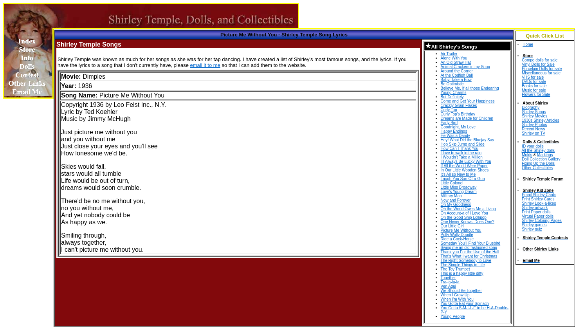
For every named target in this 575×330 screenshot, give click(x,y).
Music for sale (534, 90)
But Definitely (452, 97)
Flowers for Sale (536, 94)
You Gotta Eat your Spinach (465, 303)
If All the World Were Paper (464, 166)
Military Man (451, 196)
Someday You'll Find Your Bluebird (471, 243)
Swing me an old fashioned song (469, 247)
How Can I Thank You (460, 148)
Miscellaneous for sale (541, 73)
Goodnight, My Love (458, 127)
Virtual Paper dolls (537, 216)
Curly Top (449, 110)
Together (448, 278)
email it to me (205, 65)
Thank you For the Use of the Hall (470, 252)
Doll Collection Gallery (541, 159)
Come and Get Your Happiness (468, 101)
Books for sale (534, 86)
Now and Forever (456, 200)
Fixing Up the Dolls (538, 163)
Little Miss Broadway (459, 187)
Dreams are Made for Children (467, 118)
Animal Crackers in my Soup (465, 67)
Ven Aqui (448, 286)
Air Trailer (449, 54)
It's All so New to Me (458, 174)
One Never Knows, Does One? (467, 222)
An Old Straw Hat (456, 62)
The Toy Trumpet (455, 269)
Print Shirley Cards (538, 199)
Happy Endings (454, 131)
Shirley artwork (535, 208)
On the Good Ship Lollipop (464, 217)
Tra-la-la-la (450, 282)
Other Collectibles (537, 168)
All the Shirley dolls (538, 150)
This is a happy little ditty (462, 273)
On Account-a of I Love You (464, 213)
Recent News (533, 129)
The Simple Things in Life (463, 265)
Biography (530, 107)
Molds (527, 155)
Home (528, 44)
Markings (545, 155)
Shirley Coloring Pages (542, 220)
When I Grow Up (455, 295)
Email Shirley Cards (539, 195)
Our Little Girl (452, 226)
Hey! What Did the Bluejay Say (467, 140)
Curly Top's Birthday (458, 114)
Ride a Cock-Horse (457, 239)
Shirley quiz (532, 229)
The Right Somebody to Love (466, 260)
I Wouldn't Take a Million (462, 157)
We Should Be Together (461, 291)
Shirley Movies (534, 116)
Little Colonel (452, 183)
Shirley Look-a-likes (539, 203)
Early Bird (449, 123)
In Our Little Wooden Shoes (465, 170)
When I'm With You (457, 299)
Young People (453, 316)
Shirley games (534, 225)
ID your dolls (533, 146)
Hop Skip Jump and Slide (463, 144)
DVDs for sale (534, 81)
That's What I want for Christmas (469, 256)
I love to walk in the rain (461, 153)
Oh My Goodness (456, 204)
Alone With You (454, 58)
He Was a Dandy (455, 135)
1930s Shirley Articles (540, 120)
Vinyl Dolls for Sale (538, 64)
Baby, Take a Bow (456, 80)
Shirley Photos (534, 125)
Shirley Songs (534, 112)
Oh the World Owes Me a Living (468, 209)
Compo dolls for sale (539, 60)
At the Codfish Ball (457, 75)
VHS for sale (533, 77)
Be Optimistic (452, 84)
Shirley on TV (533, 133)
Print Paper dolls (536, 212)
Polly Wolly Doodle (457, 235)
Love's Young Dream (459, 191)
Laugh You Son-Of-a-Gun (463, 179)
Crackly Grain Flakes (459, 105)
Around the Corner (457, 71)
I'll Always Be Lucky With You (466, 161)
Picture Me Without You (461, 230)
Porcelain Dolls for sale (542, 69)
